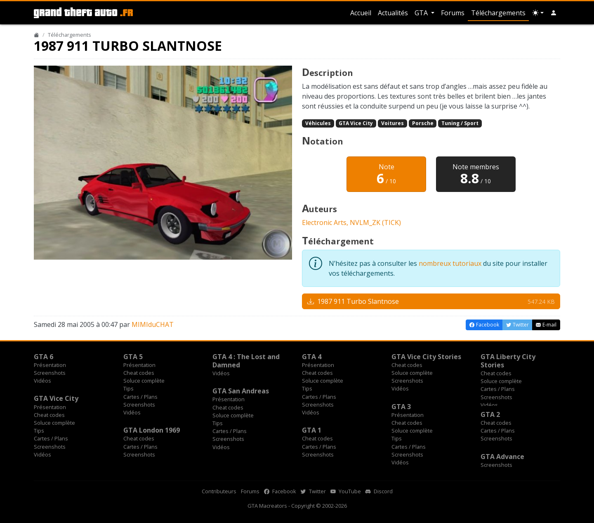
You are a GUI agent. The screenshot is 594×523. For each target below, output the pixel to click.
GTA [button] (422, 12)
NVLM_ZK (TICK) (375, 222)
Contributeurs (219, 491)
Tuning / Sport (459, 123)
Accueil (360, 12)
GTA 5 (133, 356)
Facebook (280, 491)
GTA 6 (43, 356)
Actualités (393, 12)
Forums (452, 12)
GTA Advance (502, 456)
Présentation (50, 365)
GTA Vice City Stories (426, 356)
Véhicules (318, 123)
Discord (379, 491)
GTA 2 (490, 414)
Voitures (392, 123)
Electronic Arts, (326, 222)
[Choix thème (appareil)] (538, 13)
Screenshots (50, 372)
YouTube (345, 491)
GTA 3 (401, 406)
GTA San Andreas (240, 390)
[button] (553, 13)
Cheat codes (138, 372)
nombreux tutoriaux (450, 263)
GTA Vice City (356, 123)
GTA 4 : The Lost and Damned (246, 360)
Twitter (313, 491)
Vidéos (42, 380)
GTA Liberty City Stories (508, 360)
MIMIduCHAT (153, 324)
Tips (128, 388)
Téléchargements (498, 12)
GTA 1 (311, 430)
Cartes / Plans (140, 396)
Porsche (423, 123)
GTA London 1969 (151, 430)
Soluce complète (144, 380)
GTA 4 (311, 356)
